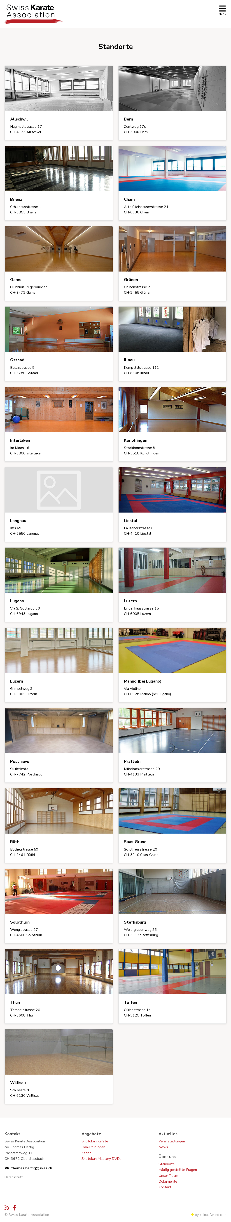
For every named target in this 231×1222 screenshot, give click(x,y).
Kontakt (165, 1187)
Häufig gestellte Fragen (178, 1169)
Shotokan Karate (95, 1141)
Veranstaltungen (172, 1141)
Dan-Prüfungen (93, 1147)
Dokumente (168, 1181)
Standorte (167, 1164)
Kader (86, 1153)
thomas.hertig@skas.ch (31, 1168)
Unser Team (168, 1175)
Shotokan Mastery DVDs (101, 1158)
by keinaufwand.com (208, 1214)
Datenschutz (14, 1177)
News (163, 1147)
